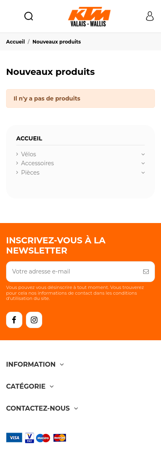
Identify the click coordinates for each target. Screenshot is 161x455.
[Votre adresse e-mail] (71, 272)
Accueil (29, 138)
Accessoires (37, 163)
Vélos (28, 154)
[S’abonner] (146, 272)
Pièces (30, 172)
